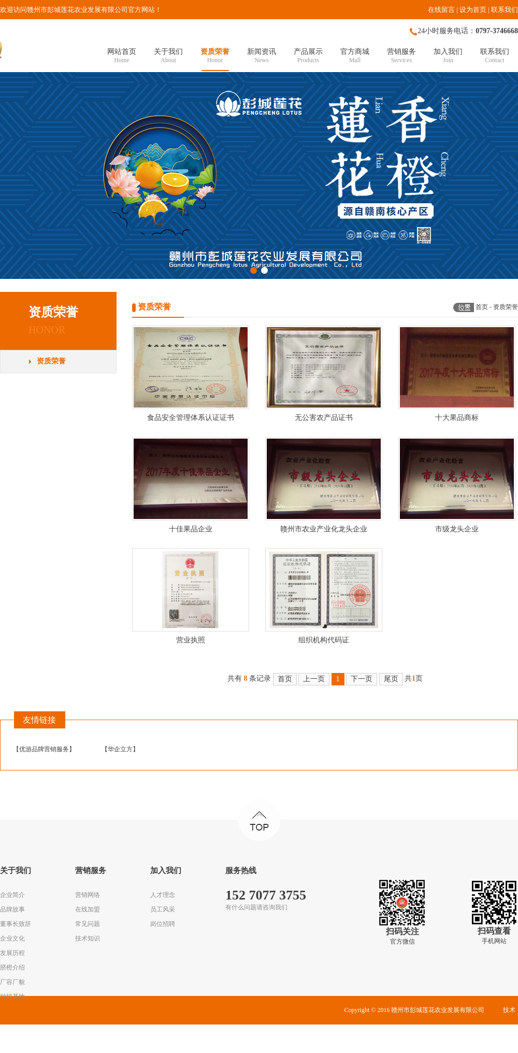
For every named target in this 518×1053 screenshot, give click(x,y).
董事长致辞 (15, 924)
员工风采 (162, 909)
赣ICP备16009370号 (302, 1038)
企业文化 (12, 938)
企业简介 (12, 894)
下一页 (361, 679)
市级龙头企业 (457, 529)
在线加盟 (87, 909)
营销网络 (87, 894)
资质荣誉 (51, 361)
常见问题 (87, 924)
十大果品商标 (457, 418)
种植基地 (12, 996)
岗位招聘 (162, 924)
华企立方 (120, 749)
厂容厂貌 (12, 982)
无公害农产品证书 (324, 418)
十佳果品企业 (190, 529)
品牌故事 (12, 909)
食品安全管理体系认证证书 (190, 418)
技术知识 (87, 938)
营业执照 (190, 640)
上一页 (314, 679)
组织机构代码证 (323, 640)
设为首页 (472, 9)
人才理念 (162, 894)
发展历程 (12, 953)
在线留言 (441, 9)
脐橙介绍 (12, 967)
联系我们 (504, 9)
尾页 (391, 679)
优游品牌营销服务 (44, 749)
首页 (482, 307)
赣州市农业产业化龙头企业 (323, 529)
